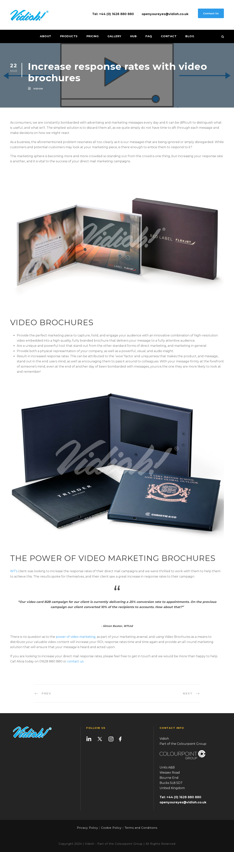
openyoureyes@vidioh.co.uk (165, 14)
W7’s (13, 571)
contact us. (75, 661)
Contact (169, 36)
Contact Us (211, 13)
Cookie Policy (111, 827)
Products (69, 36)
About (45, 36)
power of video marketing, (76, 637)
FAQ (148, 36)
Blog (189, 36)
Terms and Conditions (140, 827)
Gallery (114, 36)
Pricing (92, 36)
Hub (133, 36)
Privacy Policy (87, 827)
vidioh (38, 88)
